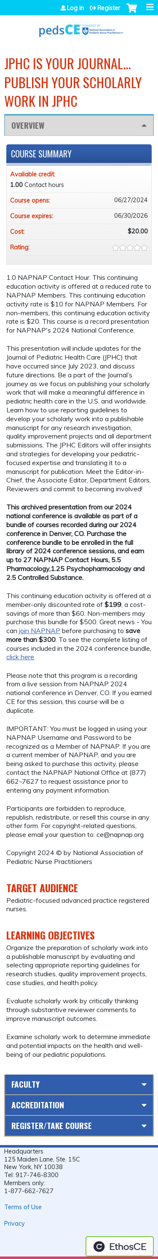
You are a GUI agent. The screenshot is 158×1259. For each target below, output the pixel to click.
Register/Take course (51, 1125)
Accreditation (37, 1105)
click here (20, 657)
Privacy (14, 1223)
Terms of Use (23, 1207)
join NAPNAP (39, 630)
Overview (27, 125)
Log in (75, 8)
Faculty (25, 1084)
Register (108, 8)
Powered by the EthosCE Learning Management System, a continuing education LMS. (120, 1246)
